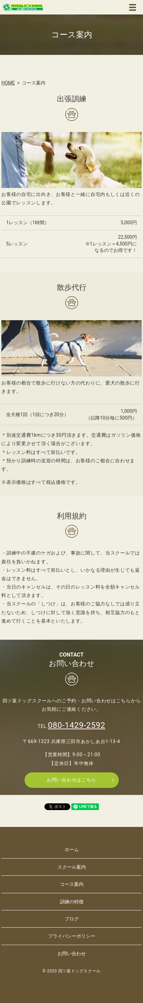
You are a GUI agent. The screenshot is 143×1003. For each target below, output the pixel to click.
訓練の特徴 (71, 901)
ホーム (72, 849)
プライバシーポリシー (71, 936)
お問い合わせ (72, 953)
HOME (8, 83)
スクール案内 (72, 867)
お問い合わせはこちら (71, 779)
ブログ (72, 919)
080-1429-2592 (76, 725)
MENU (132, 7)
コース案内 (71, 884)
